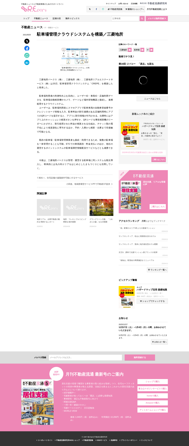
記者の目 (57, 18)
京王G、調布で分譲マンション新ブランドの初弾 (143, 253)
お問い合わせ (123, 4)
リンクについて (146, 440)
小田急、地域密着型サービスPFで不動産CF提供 (89, 184)
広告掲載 (134, 4)
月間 (143, 221)
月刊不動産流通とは (157, 9)
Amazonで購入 (153, 403)
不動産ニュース (41, 18)
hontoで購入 (152, 396)
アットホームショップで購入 (152, 410)
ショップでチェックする (152, 301)
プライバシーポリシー (128, 440)
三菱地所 (123, 50)
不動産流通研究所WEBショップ (67, 440)
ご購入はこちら (158, 159)
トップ (26, 18)
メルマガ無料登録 (157, 18)
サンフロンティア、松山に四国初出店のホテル (143, 237)
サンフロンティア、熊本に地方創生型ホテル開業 (143, 245)
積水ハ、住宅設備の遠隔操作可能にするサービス (60, 178)
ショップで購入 (153, 381)
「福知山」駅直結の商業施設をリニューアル (143, 261)
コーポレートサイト (45, 440)
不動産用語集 (115, 9)
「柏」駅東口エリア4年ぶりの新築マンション (143, 229)
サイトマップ (111, 4)
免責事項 (113, 440)
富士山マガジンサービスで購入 (152, 389)
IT (147, 50)
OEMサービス (101, 440)
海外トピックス (72, 18)
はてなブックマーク (156, 221)
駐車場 (136, 50)
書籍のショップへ (134, 9)
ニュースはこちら (152, 99)
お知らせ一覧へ (159, 342)
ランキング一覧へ (157, 270)
